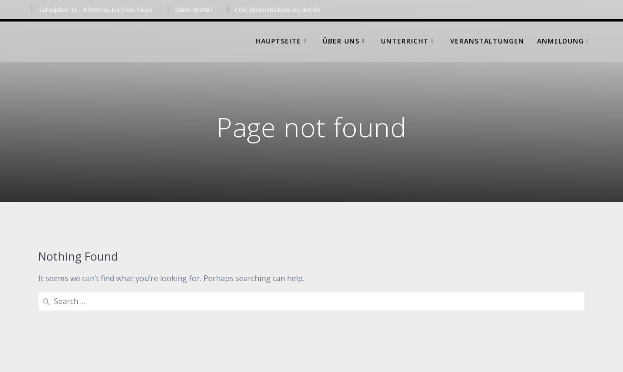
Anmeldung (560, 40)
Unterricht (405, 40)
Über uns (341, 40)
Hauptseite (278, 40)
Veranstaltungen (487, 40)
